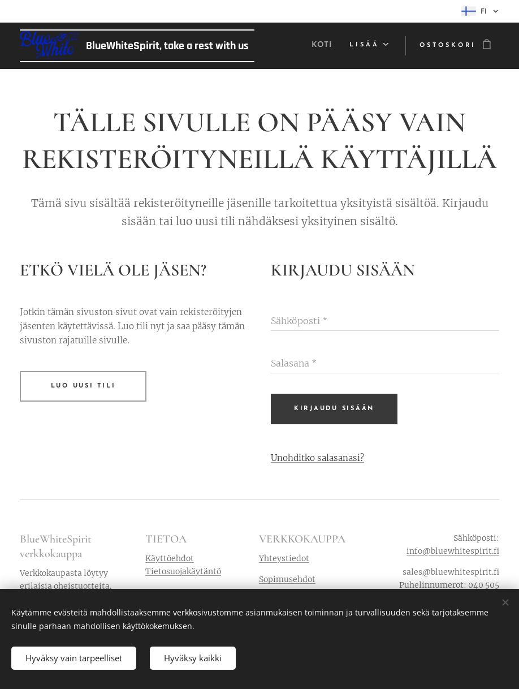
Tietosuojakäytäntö (183, 571)
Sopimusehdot (287, 579)
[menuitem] (322, 46)
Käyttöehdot (169, 558)
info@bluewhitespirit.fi (452, 551)
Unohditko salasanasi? (317, 457)
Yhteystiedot (284, 558)
